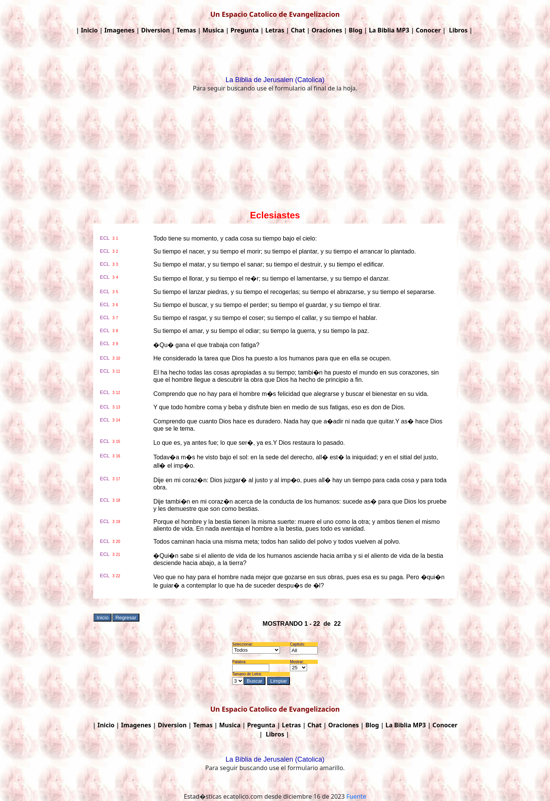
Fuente (356, 796)
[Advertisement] (275, 152)
